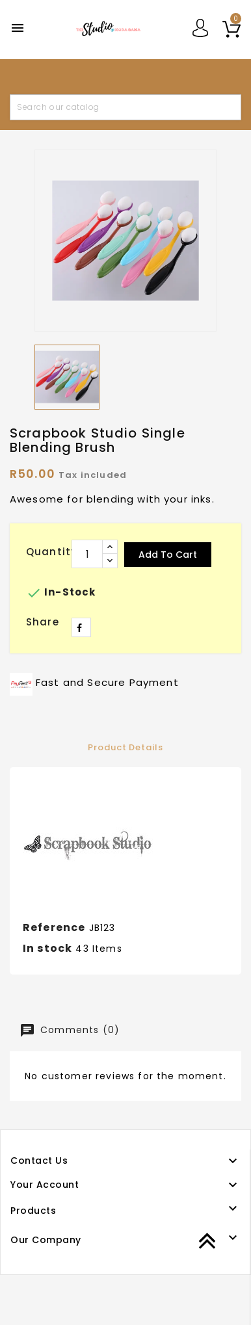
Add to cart (168, 554)
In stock (47, 948)
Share (81, 627)
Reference (54, 927)
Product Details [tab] (125, 747)
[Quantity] (87, 554)
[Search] (125, 107)
